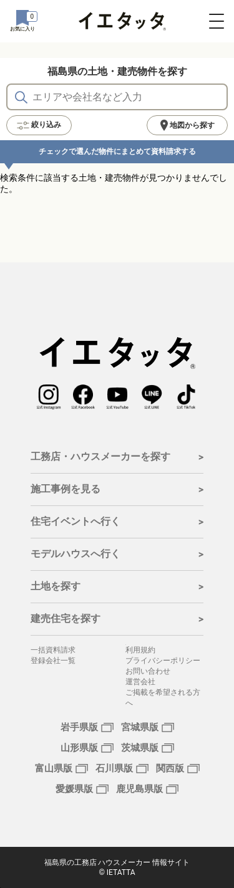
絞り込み (39, 125)
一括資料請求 (53, 650)
